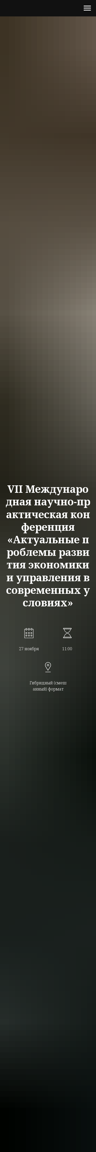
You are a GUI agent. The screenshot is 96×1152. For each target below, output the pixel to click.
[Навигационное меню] (87, 8)
